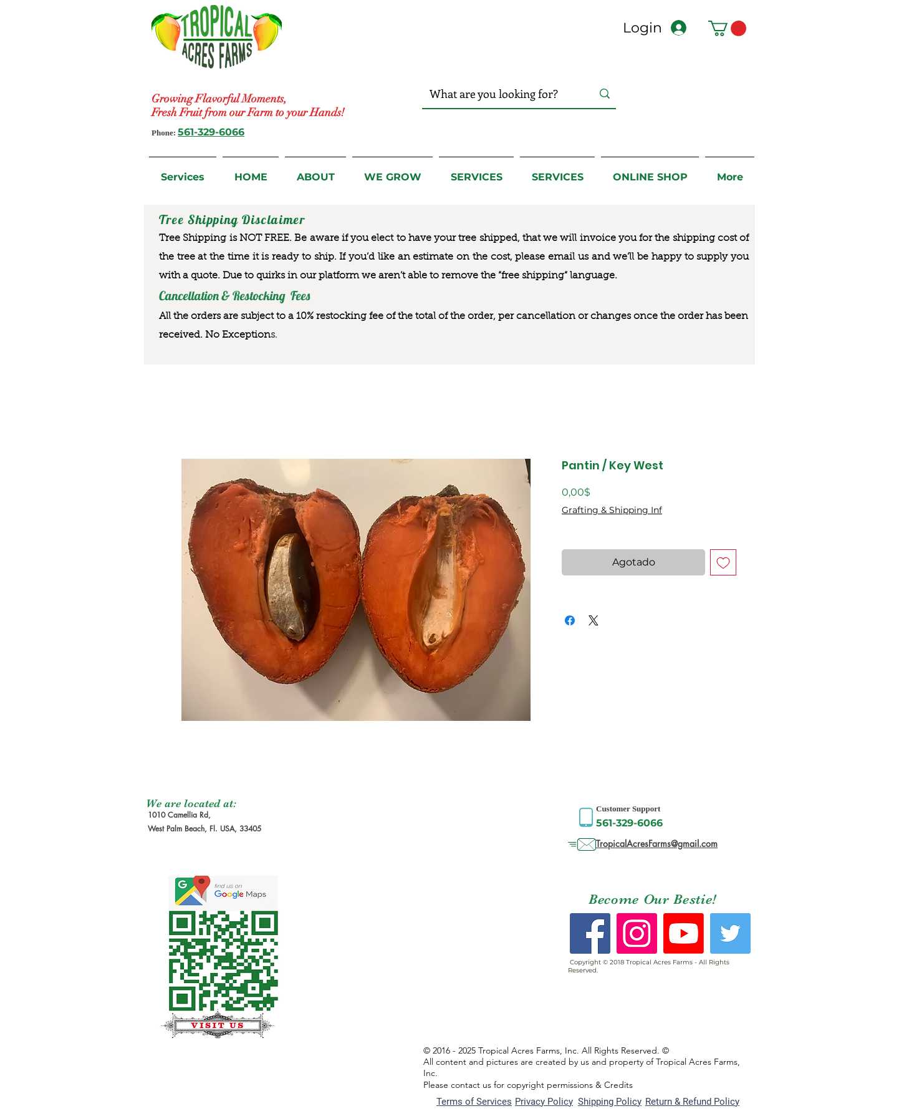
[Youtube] (683, 933)
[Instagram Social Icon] (637, 933)
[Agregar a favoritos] (723, 562)
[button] (727, 28)
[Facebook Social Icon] (590, 933)
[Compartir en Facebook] (569, 620)
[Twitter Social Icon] (730, 933)
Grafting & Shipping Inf (612, 510)
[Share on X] (593, 620)
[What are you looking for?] (498, 94)
